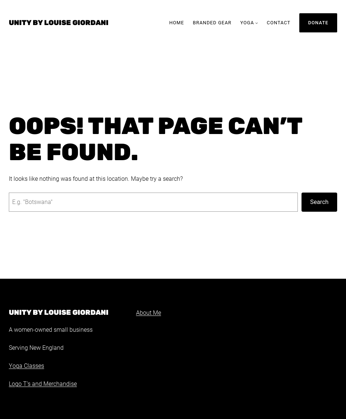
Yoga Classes (26, 366)
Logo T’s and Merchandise (43, 384)
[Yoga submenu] (256, 22)
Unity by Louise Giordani (58, 22)
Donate (318, 22)
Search (319, 201)
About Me (148, 313)
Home (176, 22)
